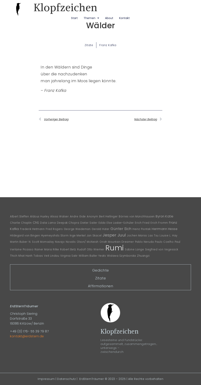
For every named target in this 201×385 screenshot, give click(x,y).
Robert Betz (68, 249)
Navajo (60, 242)
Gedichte (100, 270)
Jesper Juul (114, 235)
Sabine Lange (134, 249)
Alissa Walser (59, 216)
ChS (36, 222)
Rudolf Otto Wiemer (90, 249)
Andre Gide (78, 216)
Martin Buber (18, 242)
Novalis (71, 242)
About (109, 18)
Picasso (28, 249)
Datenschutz (66, 379)
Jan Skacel (94, 235)
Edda (102, 223)
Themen (91, 18)
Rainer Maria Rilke (47, 249)
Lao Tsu (153, 235)
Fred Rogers (54, 229)
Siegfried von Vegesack (161, 249)
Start (74, 18)
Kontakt (124, 18)
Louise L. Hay (168, 235)
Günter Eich (121, 228)
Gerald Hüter (101, 229)
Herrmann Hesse (164, 229)
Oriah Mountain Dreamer (117, 242)
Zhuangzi (143, 256)
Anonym (92, 216)
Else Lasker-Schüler (120, 223)
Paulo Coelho (164, 242)
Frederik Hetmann (32, 229)
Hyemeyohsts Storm (55, 235)
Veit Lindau (51, 256)
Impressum (46, 379)
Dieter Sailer (89, 223)
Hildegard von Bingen (25, 235)
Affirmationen (100, 286)
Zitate (89, 45)
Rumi (114, 248)
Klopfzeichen (65, 7)
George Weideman (77, 229)
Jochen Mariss (137, 235)
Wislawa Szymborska (121, 256)
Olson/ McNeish (88, 242)
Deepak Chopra (68, 223)
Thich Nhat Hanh (21, 256)
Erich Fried (142, 223)
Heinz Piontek (141, 229)
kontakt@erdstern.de (27, 336)
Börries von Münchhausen (137, 216)
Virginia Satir (69, 256)
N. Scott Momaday (41, 242)
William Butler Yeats (92, 256)
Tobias (38, 256)
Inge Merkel (78, 235)
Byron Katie (165, 216)
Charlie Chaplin (21, 223)
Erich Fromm (159, 223)
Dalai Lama (48, 223)
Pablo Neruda (144, 242)
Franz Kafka (107, 45)
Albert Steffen (19, 216)
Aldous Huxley (39, 216)
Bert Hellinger (108, 216)
